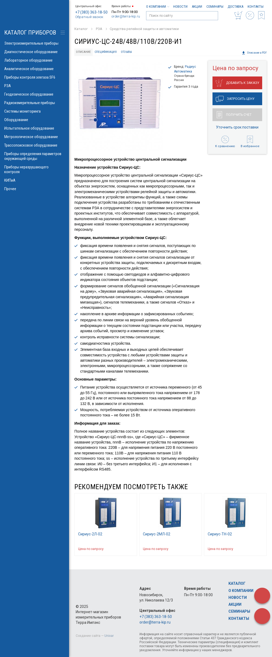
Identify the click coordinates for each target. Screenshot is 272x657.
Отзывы (126, 52)
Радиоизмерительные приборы (34, 102)
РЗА (34, 85)
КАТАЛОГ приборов (30, 32)
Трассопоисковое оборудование (34, 145)
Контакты (256, 6)
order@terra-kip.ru (126, 16)
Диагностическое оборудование (34, 51)
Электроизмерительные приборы (34, 43)
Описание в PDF (254, 53)
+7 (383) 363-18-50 (91, 12)
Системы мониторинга (34, 111)
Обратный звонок (89, 17)
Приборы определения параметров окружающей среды (34, 156)
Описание (83, 52)
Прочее (34, 188)
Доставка (235, 6)
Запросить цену (235, 99)
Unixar (109, 636)
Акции (197, 6)
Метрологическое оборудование (34, 136)
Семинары (214, 6)
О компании (157, 6)
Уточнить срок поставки (237, 127)
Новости (180, 6)
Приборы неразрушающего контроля (34, 169)
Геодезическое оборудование (34, 94)
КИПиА (34, 180)
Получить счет (234, 114)
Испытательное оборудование (34, 128)
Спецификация (106, 52)
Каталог (236, 583)
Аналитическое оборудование (34, 68)
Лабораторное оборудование (34, 60)
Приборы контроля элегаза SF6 (34, 77)
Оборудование (34, 119)
